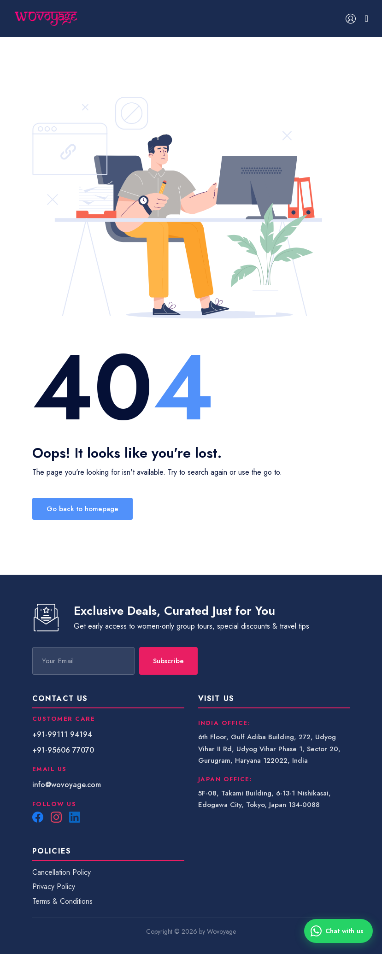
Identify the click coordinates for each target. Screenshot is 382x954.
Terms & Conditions (62, 901)
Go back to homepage (82, 509)
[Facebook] (37, 817)
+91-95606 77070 (63, 750)
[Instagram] (56, 817)
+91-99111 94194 (62, 734)
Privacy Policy (53, 886)
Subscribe (168, 661)
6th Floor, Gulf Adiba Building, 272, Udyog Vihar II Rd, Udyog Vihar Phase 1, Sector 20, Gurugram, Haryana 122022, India (269, 749)
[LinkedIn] (74, 817)
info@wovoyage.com (66, 784)
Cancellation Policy (61, 872)
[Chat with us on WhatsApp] (338, 931)
